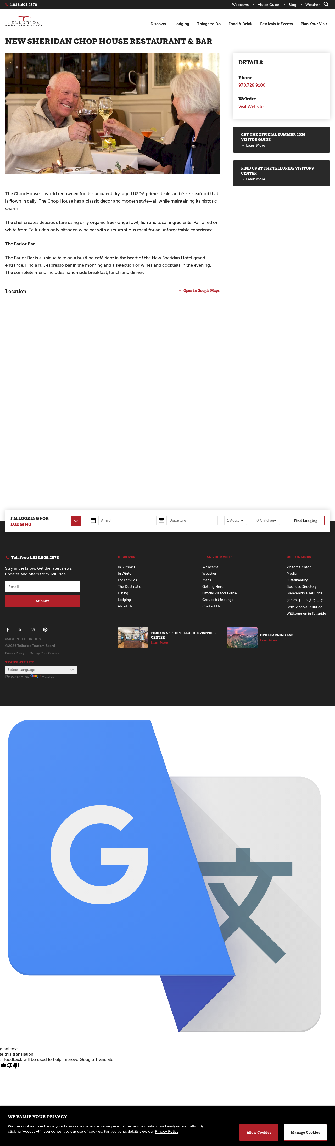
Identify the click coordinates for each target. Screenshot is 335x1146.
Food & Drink (240, 23)
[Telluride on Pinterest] (45, 629)
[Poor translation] (13, 1066)
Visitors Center (299, 567)
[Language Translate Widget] (41, 670)
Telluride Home (23, 24)
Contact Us (211, 606)
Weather (209, 573)
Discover (158, 23)
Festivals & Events (276, 23)
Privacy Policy (14, 653)
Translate (42, 677)
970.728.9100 (252, 85)
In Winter (125, 573)
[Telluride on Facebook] (7, 629)
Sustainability (297, 580)
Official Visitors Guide (220, 593)
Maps (206, 580)
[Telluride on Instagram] (32, 629)
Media (292, 573)
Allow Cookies (259, 1132)
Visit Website (251, 106)
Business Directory (302, 587)
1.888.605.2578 (23, 5)
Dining (123, 593)
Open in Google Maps (200, 290)
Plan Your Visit (314, 23)
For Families (128, 580)
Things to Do (209, 23)
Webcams (210, 567)
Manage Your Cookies (44, 653)
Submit (42, 601)
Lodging (181, 23)
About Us (125, 606)
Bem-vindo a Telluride (305, 607)
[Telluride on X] (20, 629)
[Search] (326, 4)
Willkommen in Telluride (307, 614)
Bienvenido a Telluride (305, 593)
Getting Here (213, 587)
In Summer (127, 567)
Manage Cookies (305, 1132)
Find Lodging (305, 520)
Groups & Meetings (218, 600)
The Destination (131, 587)
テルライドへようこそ (305, 600)
